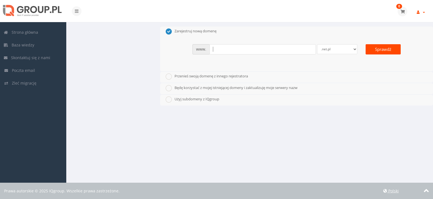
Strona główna (21, 32)
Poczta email (19, 70)
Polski (391, 190)
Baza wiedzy (19, 45)
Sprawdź (383, 49)
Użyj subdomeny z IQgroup (192, 99)
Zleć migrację (20, 83)
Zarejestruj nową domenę (191, 31)
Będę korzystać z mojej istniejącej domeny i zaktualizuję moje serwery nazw (231, 88)
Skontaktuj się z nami (27, 57)
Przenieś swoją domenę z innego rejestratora (207, 77)
